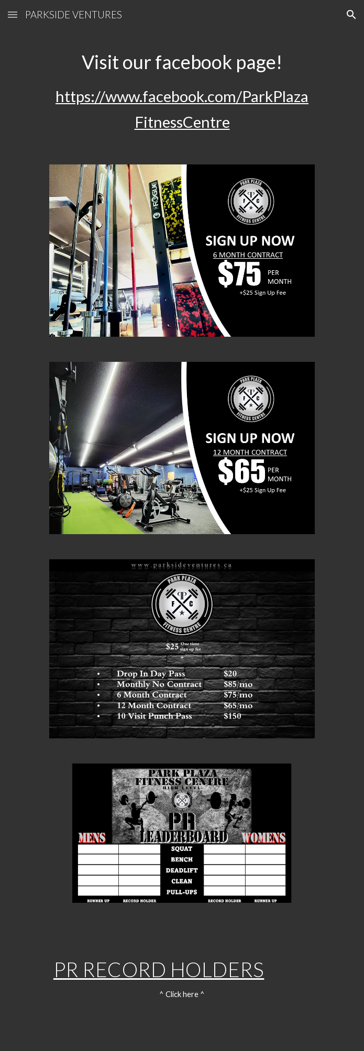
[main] (182, 90)
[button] (12, 14)
